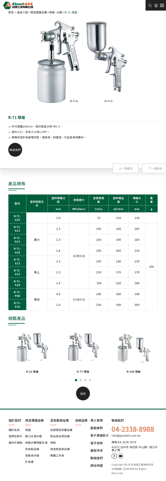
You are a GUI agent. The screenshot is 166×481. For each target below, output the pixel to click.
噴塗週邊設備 (38, 12)
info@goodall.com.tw (126, 435)
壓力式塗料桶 (33, 436)
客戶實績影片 (99, 435)
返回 (83, 393)
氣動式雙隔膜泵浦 (36, 443)
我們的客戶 (16, 436)
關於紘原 (14, 430)
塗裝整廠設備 (59, 420)
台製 (60, 12)
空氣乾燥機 (32, 449)
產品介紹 (22, 12)
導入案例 (96, 420)
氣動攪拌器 (32, 455)
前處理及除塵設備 (61, 430)
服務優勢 (96, 428)
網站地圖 (96, 465)
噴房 (53, 443)
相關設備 (81, 420)
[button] (76, 380)
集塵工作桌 (57, 455)
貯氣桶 (29, 462)
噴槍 (52, 12)
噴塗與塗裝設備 (60, 449)
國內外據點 (16, 443)
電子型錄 (96, 443)
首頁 (11, 12)
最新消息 (96, 450)
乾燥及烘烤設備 (60, 436)
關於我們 (15, 420)
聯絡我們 (15, 150)
